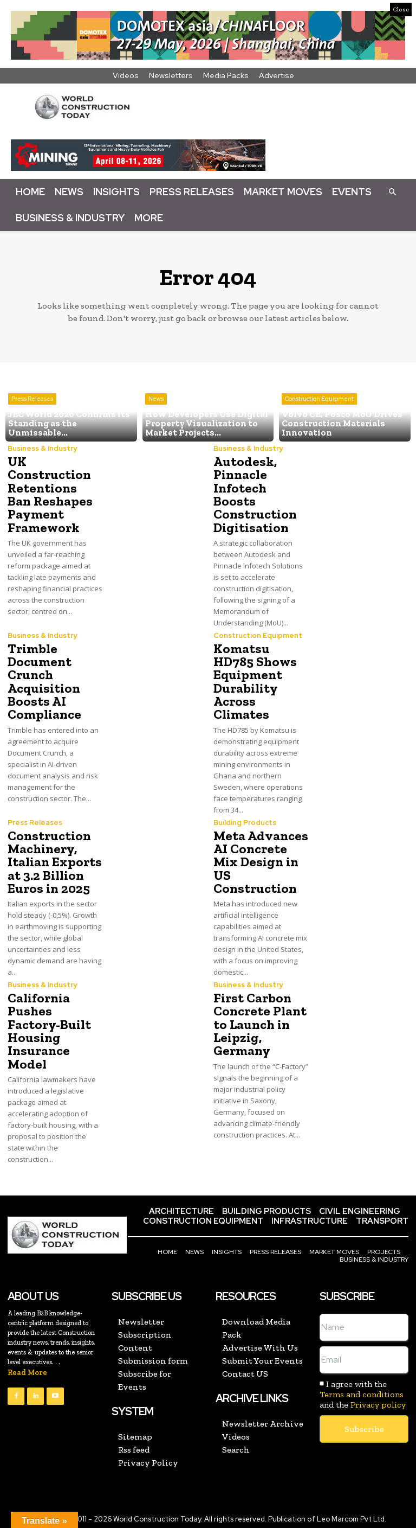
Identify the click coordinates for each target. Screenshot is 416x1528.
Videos (126, 75)
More (148, 218)
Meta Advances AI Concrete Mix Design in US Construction (259, 859)
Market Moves (283, 192)
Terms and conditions (362, 1390)
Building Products (244, 820)
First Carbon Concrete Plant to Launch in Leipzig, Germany (258, 1021)
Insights (116, 192)
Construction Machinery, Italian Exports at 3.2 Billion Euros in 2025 (54, 859)
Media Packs (226, 75)
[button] (392, 191)
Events (352, 192)
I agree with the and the (363, 1390)
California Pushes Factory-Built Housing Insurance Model (48, 1027)
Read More (27, 1368)
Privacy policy (378, 1401)
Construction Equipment (319, 400)
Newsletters (171, 75)
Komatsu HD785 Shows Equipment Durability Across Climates (254, 680)
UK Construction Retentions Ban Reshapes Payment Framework (54, 493)
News (69, 192)
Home (30, 192)
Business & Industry (70, 218)
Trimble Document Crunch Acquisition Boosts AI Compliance (44, 680)
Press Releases (192, 192)
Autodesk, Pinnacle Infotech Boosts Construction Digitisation (254, 493)
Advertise (276, 75)
